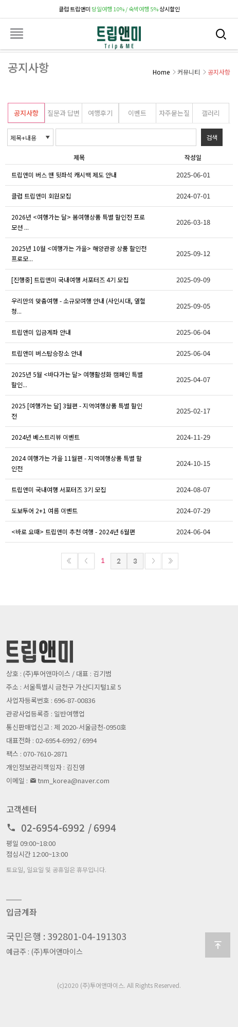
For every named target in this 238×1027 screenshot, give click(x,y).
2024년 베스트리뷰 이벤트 (45, 437)
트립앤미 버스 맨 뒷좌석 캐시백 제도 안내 (64, 174)
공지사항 (26, 113)
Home (161, 71)
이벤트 (137, 113)
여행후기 (100, 113)
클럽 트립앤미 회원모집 (41, 195)
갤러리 (211, 113)
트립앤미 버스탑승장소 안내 (46, 353)
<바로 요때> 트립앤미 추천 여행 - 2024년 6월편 (73, 531)
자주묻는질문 (174, 115)
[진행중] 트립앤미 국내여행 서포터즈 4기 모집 (70, 279)
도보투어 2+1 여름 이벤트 (44, 510)
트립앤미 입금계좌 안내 (41, 332)
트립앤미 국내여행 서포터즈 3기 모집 (58, 489)
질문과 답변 (63, 113)
